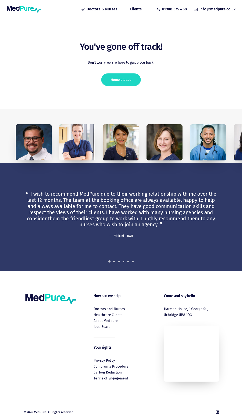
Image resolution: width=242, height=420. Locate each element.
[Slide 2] (114, 261)
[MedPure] (24, 9)
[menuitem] (99, 9)
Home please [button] (121, 79)
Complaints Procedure (111, 366)
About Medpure (106, 321)
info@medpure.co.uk (217, 9)
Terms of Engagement (111, 378)
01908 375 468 (174, 9)
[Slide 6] (132, 261)
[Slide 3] (118, 261)
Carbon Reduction (108, 372)
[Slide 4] (123, 261)
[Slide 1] (109, 261)
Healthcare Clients (108, 315)
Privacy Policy (104, 360)
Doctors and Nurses (109, 309)
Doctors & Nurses (102, 9)
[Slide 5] (128, 261)
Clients (136, 9)
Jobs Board (102, 327)
